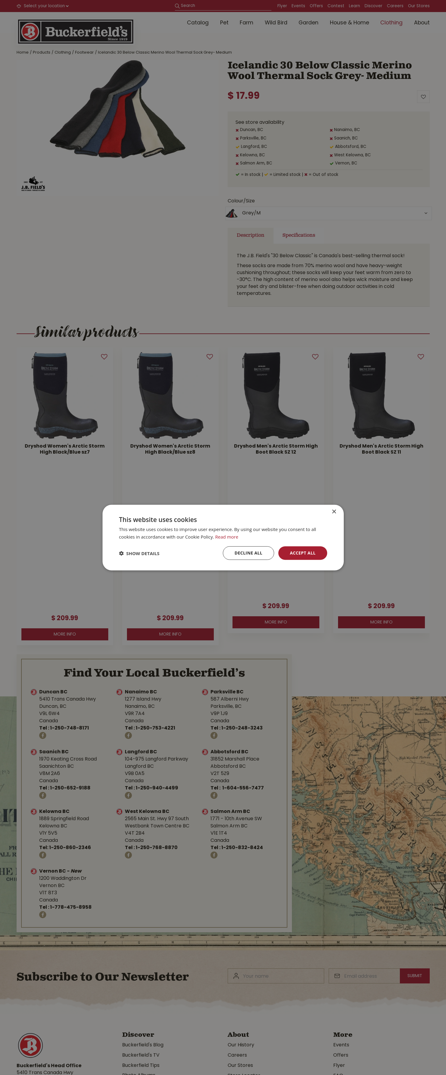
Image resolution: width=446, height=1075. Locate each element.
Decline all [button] (248, 553)
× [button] (334, 511)
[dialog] (223, 537)
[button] (139, 553)
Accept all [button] (302, 553)
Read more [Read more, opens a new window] (227, 536)
